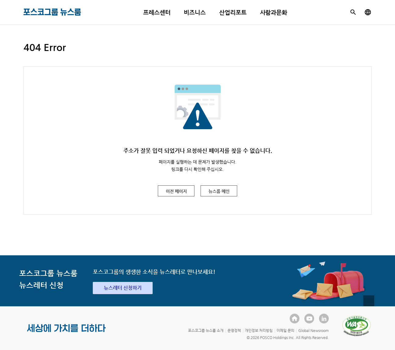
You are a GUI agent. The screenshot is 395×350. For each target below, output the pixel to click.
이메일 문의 (285, 330)
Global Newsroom (313, 330)
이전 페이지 (176, 191)
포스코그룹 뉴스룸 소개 (205, 330)
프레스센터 (157, 12)
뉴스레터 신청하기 (123, 288)
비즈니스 (195, 12)
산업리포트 (233, 12)
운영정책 (234, 330)
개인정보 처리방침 (259, 330)
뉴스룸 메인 (219, 191)
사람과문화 (274, 12)
